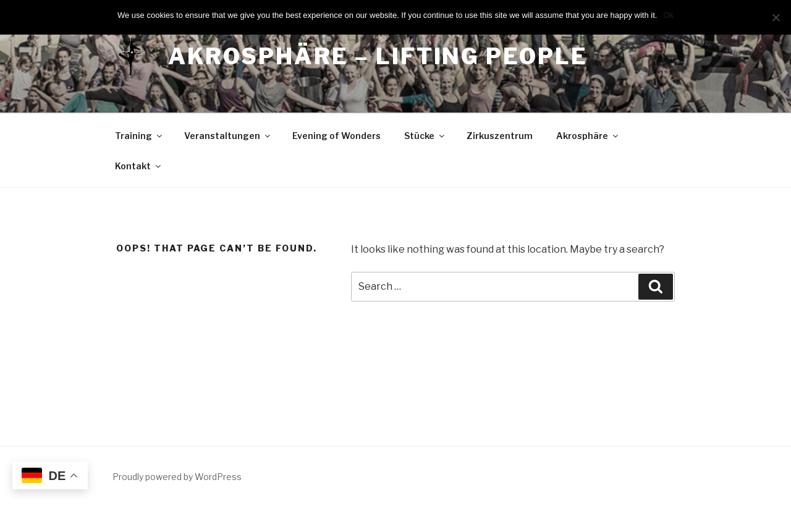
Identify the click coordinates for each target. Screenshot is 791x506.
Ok (668, 15)
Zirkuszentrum (500, 135)
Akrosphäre (588, 135)
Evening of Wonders (336, 135)
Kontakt (139, 166)
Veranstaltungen (228, 135)
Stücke (425, 135)
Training (139, 135)
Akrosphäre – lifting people (378, 56)
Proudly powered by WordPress (177, 476)
